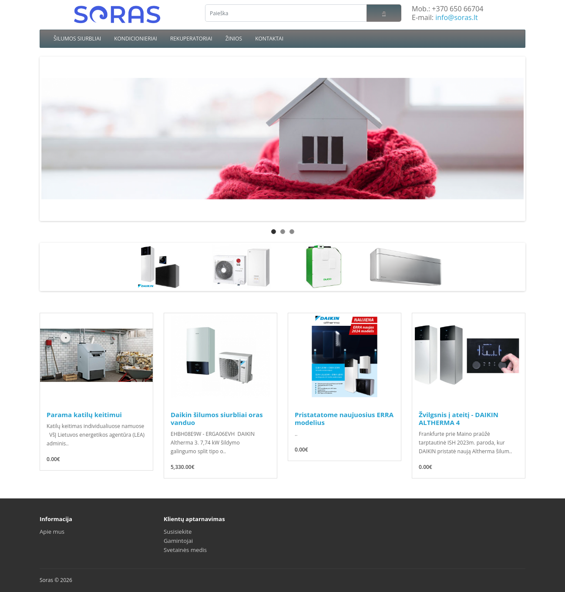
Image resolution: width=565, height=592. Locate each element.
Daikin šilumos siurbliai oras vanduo (217, 418)
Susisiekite (178, 531)
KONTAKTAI (269, 38)
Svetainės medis (185, 550)
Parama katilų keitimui (84, 414)
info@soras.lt (456, 17)
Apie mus (52, 531)
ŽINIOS (233, 38)
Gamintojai (178, 541)
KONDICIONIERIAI (135, 38)
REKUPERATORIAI (191, 38)
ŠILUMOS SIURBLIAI (77, 38)
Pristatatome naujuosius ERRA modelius (344, 418)
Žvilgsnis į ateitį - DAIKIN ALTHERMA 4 (458, 418)
